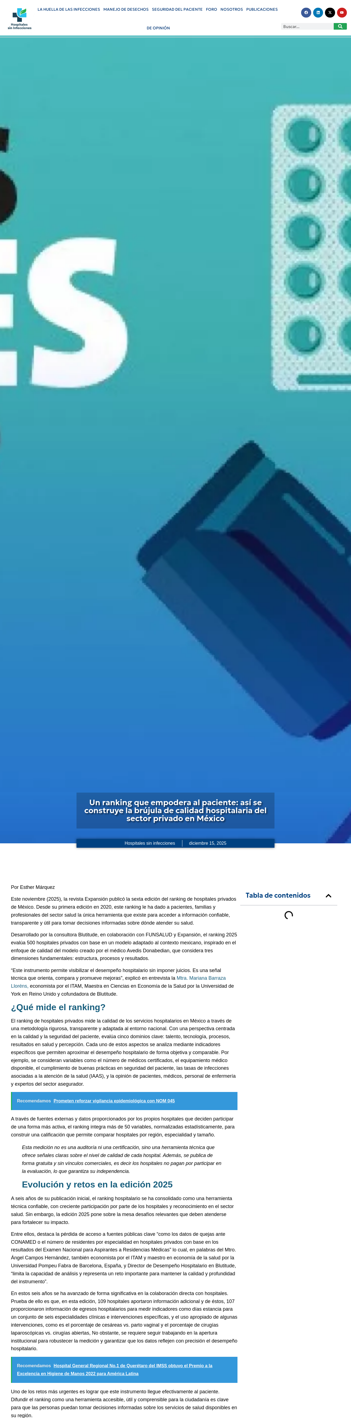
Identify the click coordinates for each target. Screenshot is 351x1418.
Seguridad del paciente (177, 9)
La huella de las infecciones (69, 9)
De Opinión (158, 28)
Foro (211, 9)
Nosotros (231, 9)
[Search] (340, 26)
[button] (328, 895)
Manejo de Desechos (126, 9)
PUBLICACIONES (262, 9)
